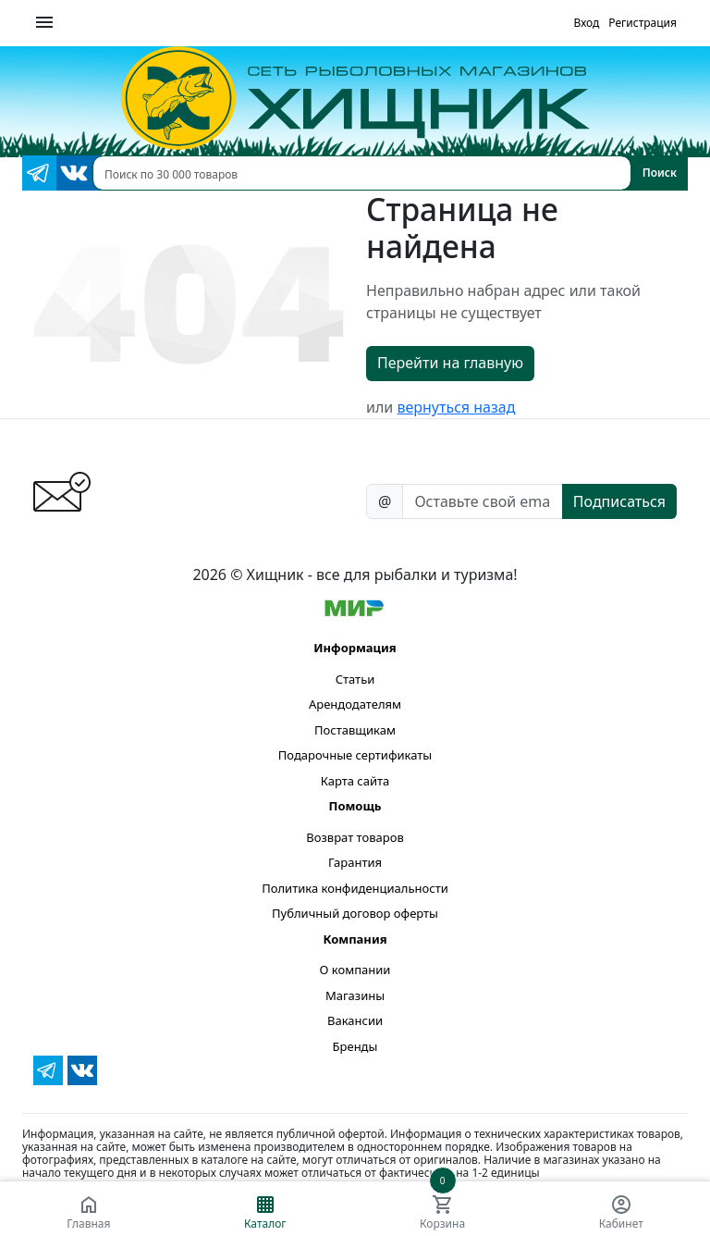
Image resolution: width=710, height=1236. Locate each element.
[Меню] (44, 23)
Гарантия (355, 862)
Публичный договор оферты (355, 913)
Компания (354, 939)
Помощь (354, 805)
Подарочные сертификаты (355, 755)
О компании (355, 969)
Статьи (355, 679)
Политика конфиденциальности (355, 888)
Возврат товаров (354, 837)
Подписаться (619, 501)
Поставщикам (355, 730)
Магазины (355, 995)
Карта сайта (355, 780)
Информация (354, 647)
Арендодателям (355, 704)
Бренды (355, 1046)
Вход (586, 23)
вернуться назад (456, 407)
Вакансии (355, 1020)
